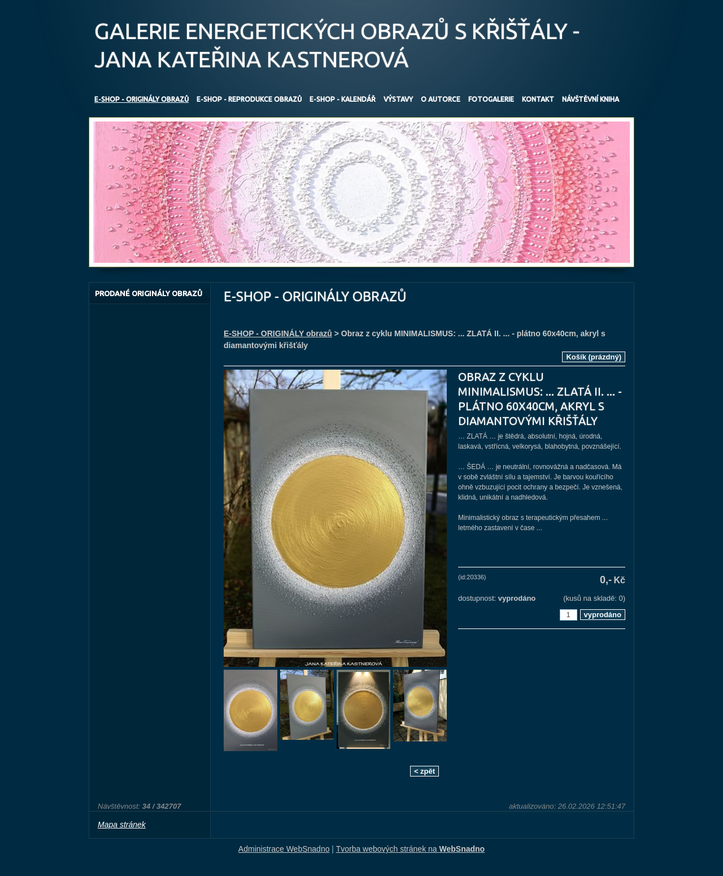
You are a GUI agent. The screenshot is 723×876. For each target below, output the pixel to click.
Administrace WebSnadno (284, 848)
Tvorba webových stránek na (410, 848)
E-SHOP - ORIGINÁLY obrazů (278, 333)
